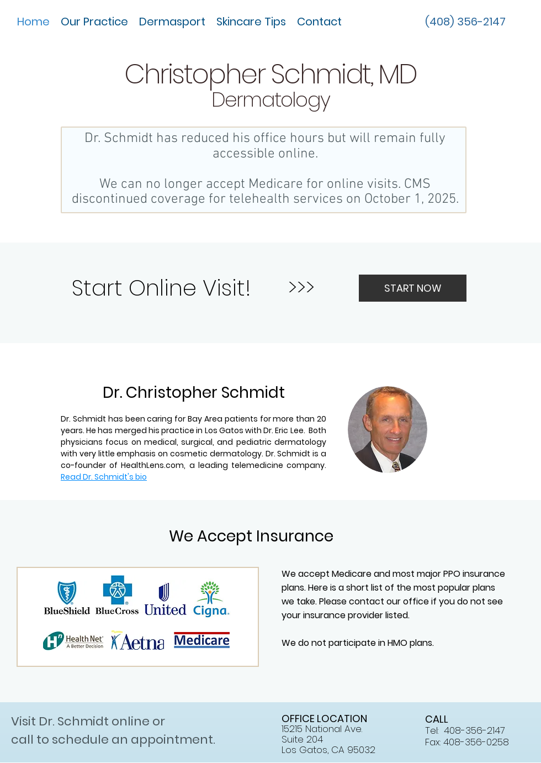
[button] (94, 21)
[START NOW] (412, 288)
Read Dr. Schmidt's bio (104, 476)
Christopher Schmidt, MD (270, 74)
